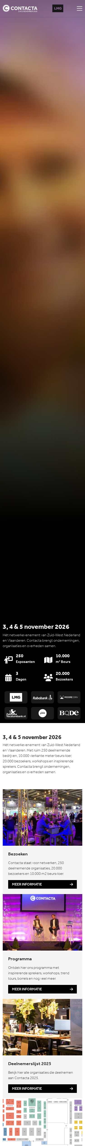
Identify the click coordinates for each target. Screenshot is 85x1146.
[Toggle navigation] (79, 8)
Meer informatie (42, 884)
